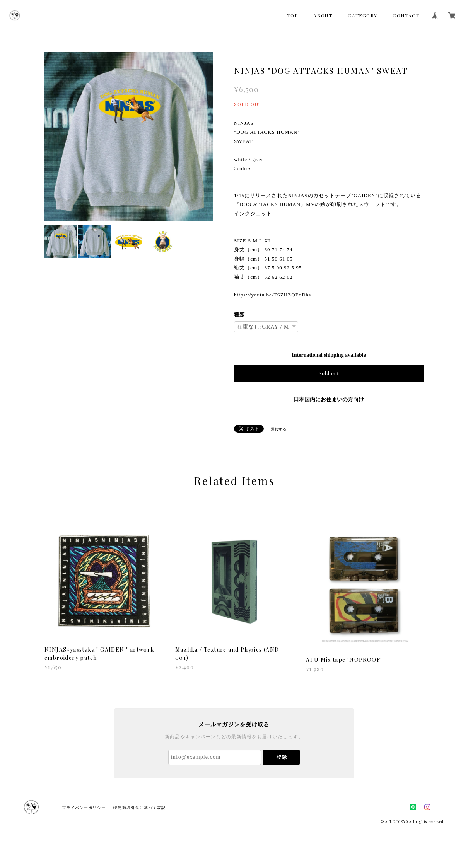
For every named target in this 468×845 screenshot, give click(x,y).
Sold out (329, 373)
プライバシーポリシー (84, 808)
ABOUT (322, 15)
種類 (239, 314)
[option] (128, 136)
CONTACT (406, 15)
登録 (281, 757)
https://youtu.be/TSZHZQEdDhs (272, 295)
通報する (278, 429)
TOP (292, 15)
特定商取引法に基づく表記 (139, 808)
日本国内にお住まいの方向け (329, 399)
